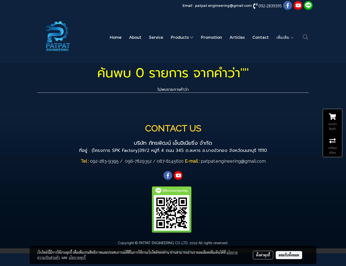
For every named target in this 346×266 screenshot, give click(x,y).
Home (116, 37)
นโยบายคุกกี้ (77, 257)
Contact (260, 37)
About (135, 37)
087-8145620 (170, 161)
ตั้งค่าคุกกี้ (263, 255)
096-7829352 (138, 161)
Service (156, 37)
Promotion (211, 37)
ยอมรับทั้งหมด (289, 255)
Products (182, 37)
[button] (305, 37)
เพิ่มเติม (285, 37)
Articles (237, 37)
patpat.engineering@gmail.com (223, 5)
